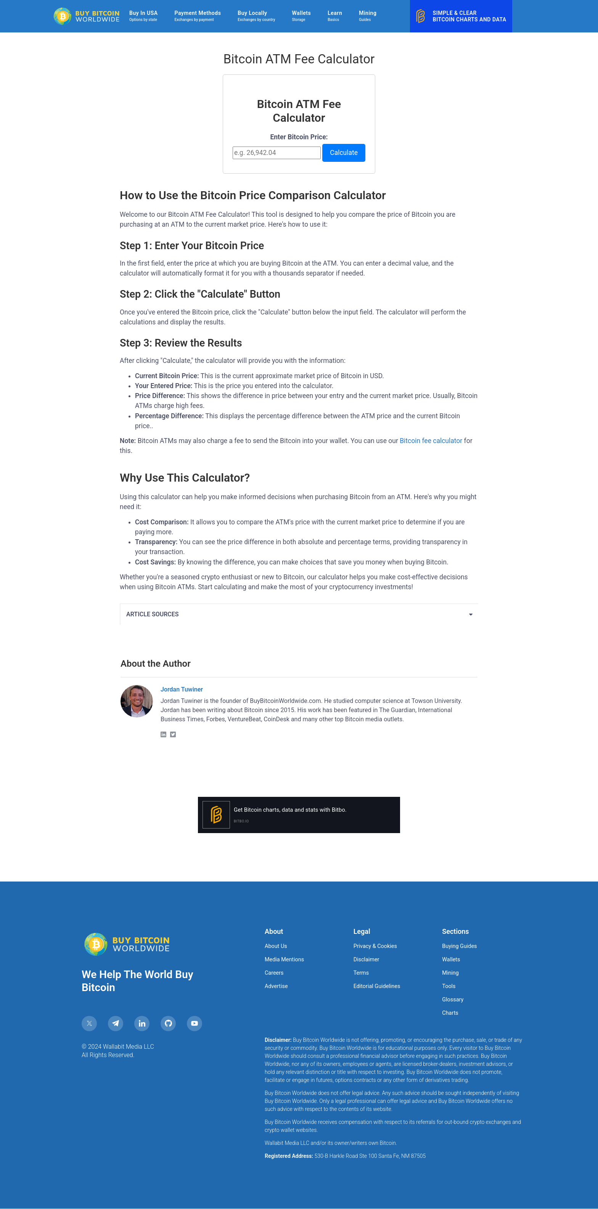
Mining (450, 973)
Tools (448, 986)
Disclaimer (366, 959)
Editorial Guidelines (377, 986)
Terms (361, 973)
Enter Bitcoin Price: (299, 137)
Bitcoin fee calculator (431, 441)
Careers (274, 973)
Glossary (452, 999)
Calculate (344, 152)
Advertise (276, 986)
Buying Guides (459, 946)
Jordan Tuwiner (182, 689)
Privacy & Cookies (375, 946)
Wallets (451, 959)
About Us (276, 946)
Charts (450, 1013)
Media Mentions (284, 959)
